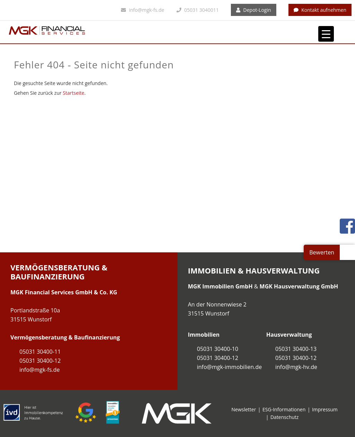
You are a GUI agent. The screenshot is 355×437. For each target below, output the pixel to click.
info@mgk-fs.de (142, 10)
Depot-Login (253, 10)
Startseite (73, 93)
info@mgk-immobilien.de (229, 367)
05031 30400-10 (217, 349)
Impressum (325, 409)
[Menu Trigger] (326, 34)
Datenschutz (284, 417)
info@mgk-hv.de (296, 367)
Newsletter (244, 409)
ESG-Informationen (283, 409)
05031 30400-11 (40, 351)
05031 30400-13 (296, 349)
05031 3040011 (197, 10)
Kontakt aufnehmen (320, 10)
